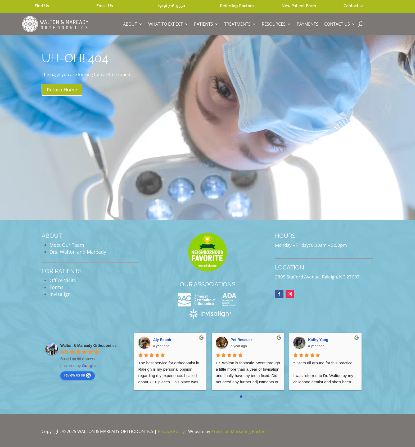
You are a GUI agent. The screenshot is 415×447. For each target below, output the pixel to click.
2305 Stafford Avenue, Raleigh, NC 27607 (317, 277)
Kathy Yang (318, 340)
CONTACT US (337, 24)
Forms (56, 287)
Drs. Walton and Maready (77, 252)
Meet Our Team (66, 245)
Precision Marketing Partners (240, 431)
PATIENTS (203, 24)
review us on (77, 375)
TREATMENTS (237, 24)
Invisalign (60, 294)
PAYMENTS (307, 24)
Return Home (62, 89)
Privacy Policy (171, 431)
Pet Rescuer (241, 340)
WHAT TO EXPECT (165, 24)
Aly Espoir (162, 340)
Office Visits (62, 280)
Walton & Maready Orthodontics (88, 345)
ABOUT (130, 24)
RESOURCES (274, 24)
